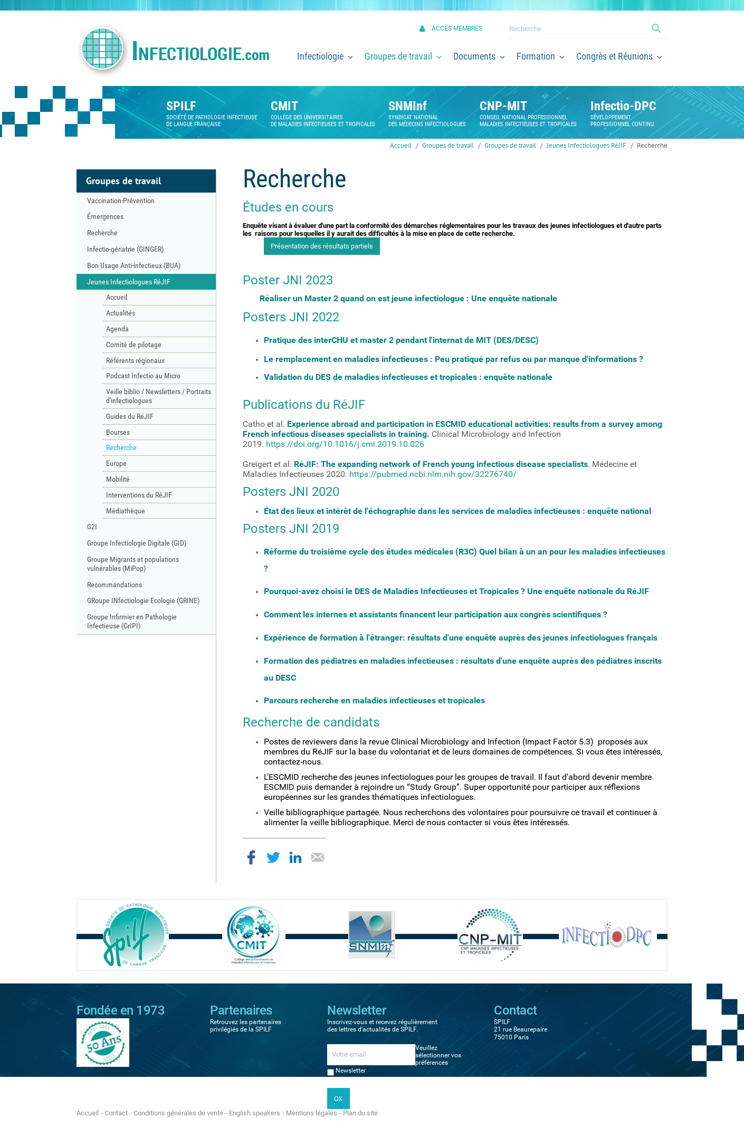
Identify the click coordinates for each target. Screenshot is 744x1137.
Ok (656, 27)
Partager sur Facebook (251, 857)
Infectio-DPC (623, 106)
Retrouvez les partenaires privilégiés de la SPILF (245, 1025)
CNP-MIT (503, 106)
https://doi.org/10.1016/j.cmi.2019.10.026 (345, 444)
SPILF (181, 106)
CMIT (284, 106)
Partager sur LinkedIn (295, 857)
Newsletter (351, 1070)
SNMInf (407, 106)
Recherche (652, 145)
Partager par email (317, 857)
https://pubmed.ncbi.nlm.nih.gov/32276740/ (433, 474)
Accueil (401, 145)
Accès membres (457, 28)
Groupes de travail (448, 145)
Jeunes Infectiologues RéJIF (586, 145)
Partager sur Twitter (273, 857)
